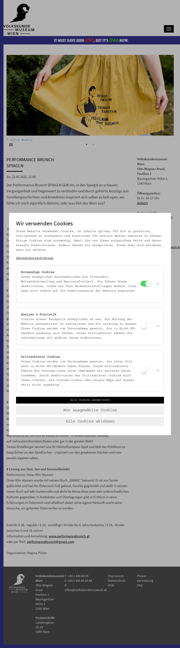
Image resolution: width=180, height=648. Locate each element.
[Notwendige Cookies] (146, 284)
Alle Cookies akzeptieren (90, 400)
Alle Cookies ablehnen (90, 421)
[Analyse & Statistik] (146, 326)
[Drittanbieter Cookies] (146, 371)
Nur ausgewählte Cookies (90, 410)
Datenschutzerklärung (34, 258)
